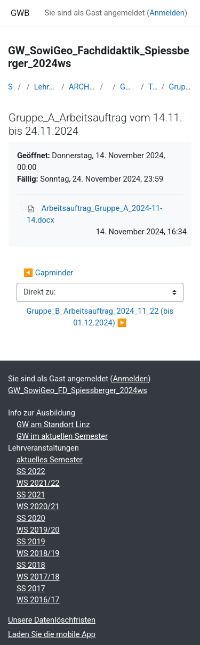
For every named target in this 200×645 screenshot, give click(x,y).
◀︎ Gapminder (48, 272)
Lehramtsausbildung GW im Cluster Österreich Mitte (45, 87)
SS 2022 (31, 471)
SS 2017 (31, 588)
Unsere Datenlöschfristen (51, 620)
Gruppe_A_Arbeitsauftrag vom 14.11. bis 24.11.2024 (180, 87)
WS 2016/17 (38, 600)
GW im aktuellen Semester (62, 436)
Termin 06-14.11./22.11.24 (152, 87)
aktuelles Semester (50, 459)
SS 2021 (31, 495)
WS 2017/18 (38, 577)
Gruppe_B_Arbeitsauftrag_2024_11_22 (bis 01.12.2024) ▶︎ (101, 317)
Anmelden (167, 13)
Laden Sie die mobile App (51, 634)
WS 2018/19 (38, 553)
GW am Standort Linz (53, 424)
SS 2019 (31, 541)
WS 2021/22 (38, 483)
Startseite (10, 87)
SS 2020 (31, 518)
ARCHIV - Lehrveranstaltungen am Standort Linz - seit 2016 (82, 87)
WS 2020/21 (38, 506)
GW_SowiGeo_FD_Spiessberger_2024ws (128, 87)
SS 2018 (31, 565)
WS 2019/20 (38, 530)
